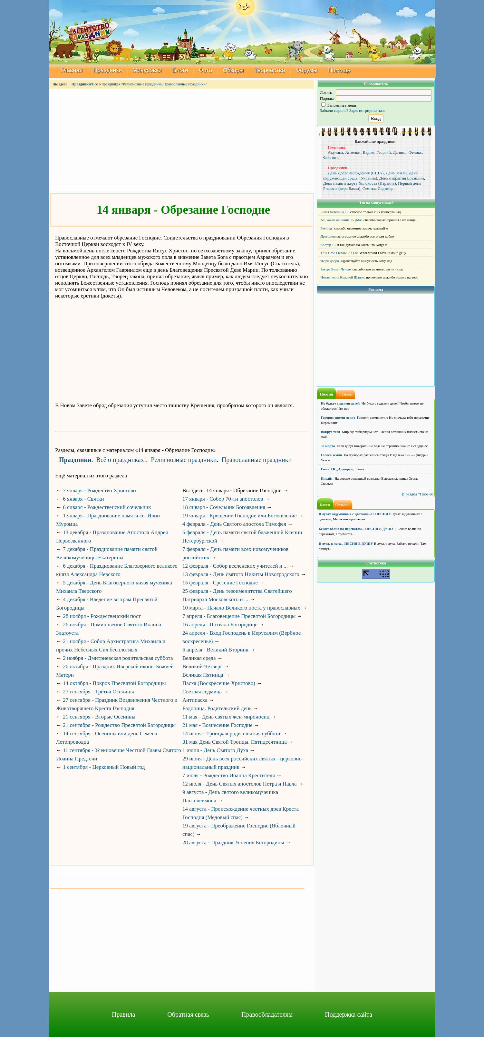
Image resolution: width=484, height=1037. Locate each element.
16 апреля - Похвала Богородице (219, 624)
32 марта (328, 446)
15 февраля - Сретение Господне (220, 583)
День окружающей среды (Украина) (370, 176)
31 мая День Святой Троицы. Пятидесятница (234, 742)
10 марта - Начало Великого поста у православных (241, 608)
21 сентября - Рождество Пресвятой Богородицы (119, 725)
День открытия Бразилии (401, 178)
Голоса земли (331, 455)
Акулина (335, 152)
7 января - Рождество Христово (99, 490)
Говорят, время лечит (338, 417)
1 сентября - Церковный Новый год (104, 767)
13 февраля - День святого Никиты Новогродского (240, 574)
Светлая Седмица (378, 188)
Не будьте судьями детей (340, 403)
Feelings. (327, 228)
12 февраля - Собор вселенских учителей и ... (235, 566)
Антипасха (195, 700)
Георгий (383, 152)
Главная (72, 70)
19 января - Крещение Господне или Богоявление (239, 516)
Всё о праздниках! (107, 84)
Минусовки (147, 70)
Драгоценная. (331, 236)
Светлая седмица (202, 692)
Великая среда (199, 658)
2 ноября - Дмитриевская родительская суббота (118, 658)
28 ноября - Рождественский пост (102, 616)
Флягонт (330, 157)
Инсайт (327, 478)
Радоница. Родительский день (217, 708)
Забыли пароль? (334, 110)
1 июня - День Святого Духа (215, 750)
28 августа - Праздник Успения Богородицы (233, 842)
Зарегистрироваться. (367, 110)
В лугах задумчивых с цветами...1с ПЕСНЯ (353, 514)
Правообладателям (267, 1014)
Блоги (180, 70)
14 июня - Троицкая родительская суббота (231, 733)
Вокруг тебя (330, 432)
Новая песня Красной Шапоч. (343, 277)
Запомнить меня (338, 105)
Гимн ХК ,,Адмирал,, (337, 469)
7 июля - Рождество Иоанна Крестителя (228, 775)
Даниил (399, 152)
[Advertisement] (182, 136)
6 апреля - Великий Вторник (215, 650)
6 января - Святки (83, 499)
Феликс (415, 152)
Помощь (339, 70)
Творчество (269, 70)
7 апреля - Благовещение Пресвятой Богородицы (238, 616)
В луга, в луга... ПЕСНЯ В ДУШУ (346, 543)
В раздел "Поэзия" (418, 494)
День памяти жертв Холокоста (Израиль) (359, 183)
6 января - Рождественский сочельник (107, 507)
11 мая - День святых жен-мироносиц (225, 717)
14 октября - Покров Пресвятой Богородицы (114, 683)
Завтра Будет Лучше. (336, 269)
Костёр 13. (328, 245)
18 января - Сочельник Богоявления (223, 507)
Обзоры (233, 70)
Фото (205, 70)
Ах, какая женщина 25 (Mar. (342, 220)
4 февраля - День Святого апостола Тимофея (234, 524)
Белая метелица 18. (335, 212)
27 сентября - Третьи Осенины (98, 692)
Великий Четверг (202, 666)
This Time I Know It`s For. (340, 253)
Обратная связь (188, 1014)
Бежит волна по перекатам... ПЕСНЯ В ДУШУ (356, 529)
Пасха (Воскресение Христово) (218, 683)
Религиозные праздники (142, 84)
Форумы (307, 70)
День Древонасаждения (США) (355, 173)
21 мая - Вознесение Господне (217, 725)
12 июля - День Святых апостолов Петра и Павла (239, 784)
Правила (123, 1014)
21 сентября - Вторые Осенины (99, 717)
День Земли (396, 173)
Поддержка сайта (348, 1014)
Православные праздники (184, 84)
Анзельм (353, 152)
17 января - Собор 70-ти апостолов (222, 499)
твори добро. (330, 261)
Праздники (107, 70)
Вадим (368, 152)
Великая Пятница (202, 675)
